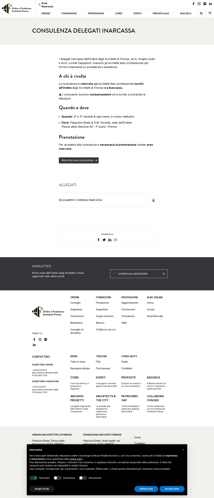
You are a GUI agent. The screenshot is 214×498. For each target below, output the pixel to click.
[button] (183, 449)
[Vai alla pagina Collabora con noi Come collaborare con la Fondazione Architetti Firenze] (157, 403)
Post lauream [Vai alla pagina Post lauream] (103, 368)
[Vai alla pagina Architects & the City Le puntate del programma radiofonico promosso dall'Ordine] (106, 406)
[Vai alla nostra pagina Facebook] (193, 4)
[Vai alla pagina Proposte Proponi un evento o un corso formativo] (131, 381)
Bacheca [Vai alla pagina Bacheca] (185, 13)
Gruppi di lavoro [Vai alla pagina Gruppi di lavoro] (105, 316)
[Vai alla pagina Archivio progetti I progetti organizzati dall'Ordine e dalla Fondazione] (80, 403)
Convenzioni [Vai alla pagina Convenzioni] (128, 309)
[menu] (210, 13)
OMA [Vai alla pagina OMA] (124, 322)
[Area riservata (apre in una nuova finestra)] (49, 5)
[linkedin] (110, 240)
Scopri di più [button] (42, 488)
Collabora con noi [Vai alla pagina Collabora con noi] (106, 329)
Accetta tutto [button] (172, 488)
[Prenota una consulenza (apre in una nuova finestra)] (79, 160)
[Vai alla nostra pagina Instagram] (199, 4)
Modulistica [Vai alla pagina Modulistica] (76, 322)
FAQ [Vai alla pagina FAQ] (98, 361)
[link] (17, 8)
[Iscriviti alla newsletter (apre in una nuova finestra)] (139, 273)
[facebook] (98, 240)
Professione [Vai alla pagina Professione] (96, 13)
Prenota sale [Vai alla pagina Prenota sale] (161, 13)
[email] (115, 240)
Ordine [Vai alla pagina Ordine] (45, 13)
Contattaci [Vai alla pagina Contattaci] (126, 368)
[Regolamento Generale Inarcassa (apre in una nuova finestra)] (107, 200)
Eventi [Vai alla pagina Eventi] (137, 13)
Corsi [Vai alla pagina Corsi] (118, 13)
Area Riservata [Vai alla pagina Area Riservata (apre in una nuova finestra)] (155, 316)
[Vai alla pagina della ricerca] (201, 13)
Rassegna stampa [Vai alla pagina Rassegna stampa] (80, 368)
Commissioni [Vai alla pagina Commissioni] (77, 316)
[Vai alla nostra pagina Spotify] (205, 4)
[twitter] (104, 240)
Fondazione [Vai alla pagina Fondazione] (69, 13)
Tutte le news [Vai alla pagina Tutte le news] (77, 361)
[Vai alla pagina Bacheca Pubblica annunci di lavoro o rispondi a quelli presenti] (157, 382)
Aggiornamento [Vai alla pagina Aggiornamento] (129, 302)
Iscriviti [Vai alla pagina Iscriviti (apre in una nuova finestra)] (150, 309)
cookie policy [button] (76, 459)
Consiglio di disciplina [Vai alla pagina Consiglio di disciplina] (76, 331)
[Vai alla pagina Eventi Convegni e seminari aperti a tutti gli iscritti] (106, 381)
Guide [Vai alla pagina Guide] (124, 361)
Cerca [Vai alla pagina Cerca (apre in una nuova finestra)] (150, 302)
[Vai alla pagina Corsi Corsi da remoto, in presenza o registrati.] (80, 382)
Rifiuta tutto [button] (146, 488)
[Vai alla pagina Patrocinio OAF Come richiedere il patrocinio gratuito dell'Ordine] (131, 403)
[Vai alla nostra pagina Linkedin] (210, 4)
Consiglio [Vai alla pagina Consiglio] (75, 302)
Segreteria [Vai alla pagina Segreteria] (76, 309)
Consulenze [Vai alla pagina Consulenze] (128, 316)
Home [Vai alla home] (137, 437)
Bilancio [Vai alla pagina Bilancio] (100, 322)
